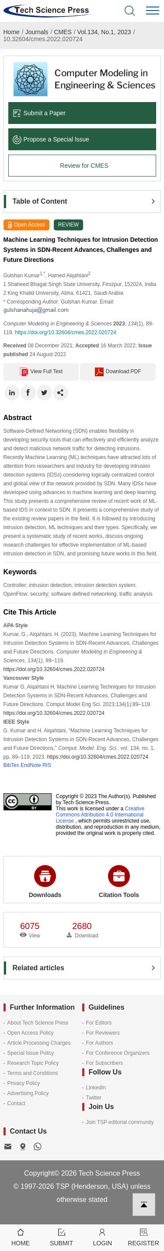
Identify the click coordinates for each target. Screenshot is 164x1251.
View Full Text (41, 372)
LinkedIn (96, 1088)
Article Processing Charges (39, 1043)
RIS (46, 765)
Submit (61, 1237)
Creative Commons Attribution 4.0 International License (100, 815)
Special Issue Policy (30, 1053)
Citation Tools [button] (119, 881)
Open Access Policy (30, 1033)
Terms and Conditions (32, 1073)
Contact (16, 1103)
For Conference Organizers (118, 1053)
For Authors (99, 1043)
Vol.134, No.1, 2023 (104, 31)
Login (102, 1237)
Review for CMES (84, 165)
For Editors (99, 1023)
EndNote (31, 765)
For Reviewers (103, 1033)
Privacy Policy (23, 1083)
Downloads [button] (45, 881)
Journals (37, 31)
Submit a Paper (39, 113)
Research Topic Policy (33, 1063)
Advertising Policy (28, 1093)
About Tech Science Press (38, 1023)
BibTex (11, 765)
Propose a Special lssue (51, 139)
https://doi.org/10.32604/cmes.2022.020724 (65, 332)
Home (11, 31)
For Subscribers (104, 1063)
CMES (62, 31)
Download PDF (118, 372)
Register (143, 1237)
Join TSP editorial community (120, 1122)
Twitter (93, 1098)
